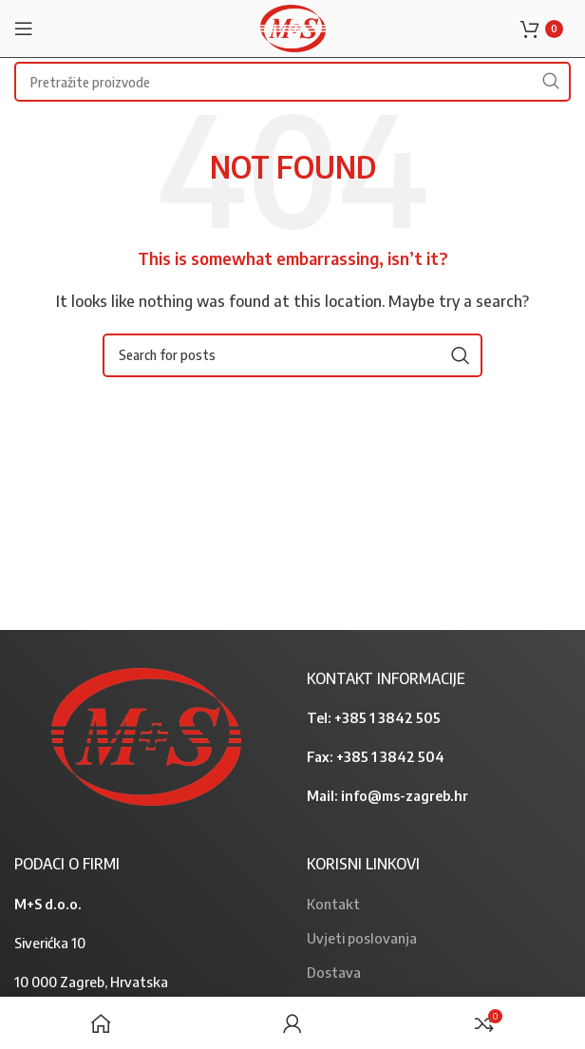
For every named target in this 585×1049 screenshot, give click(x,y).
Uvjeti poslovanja (362, 937)
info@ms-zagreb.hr (404, 795)
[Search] (292, 355)
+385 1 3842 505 (387, 717)
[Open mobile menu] (24, 29)
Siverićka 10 (49, 942)
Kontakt (333, 903)
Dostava (334, 972)
